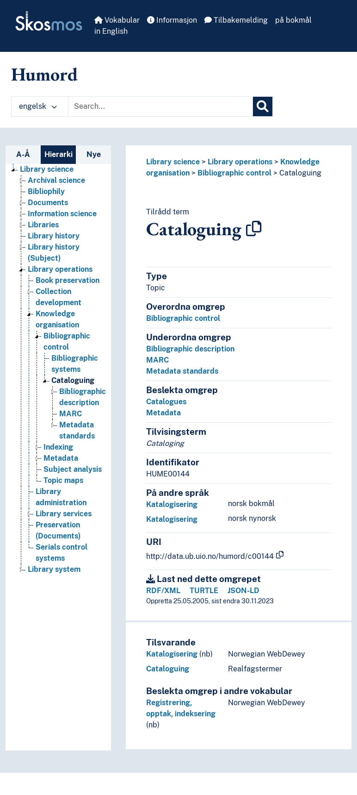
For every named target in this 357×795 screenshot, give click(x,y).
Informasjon (172, 20)
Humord (44, 74)
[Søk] (262, 106)
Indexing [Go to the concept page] (58, 447)
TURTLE (204, 590)
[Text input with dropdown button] (160, 106)
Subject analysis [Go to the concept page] (72, 469)
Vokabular (117, 20)
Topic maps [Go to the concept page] (63, 480)
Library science (173, 161)
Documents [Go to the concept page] (48, 202)
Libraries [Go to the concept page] (43, 224)
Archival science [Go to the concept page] (56, 180)
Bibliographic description (190, 348)
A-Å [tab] (23, 154)
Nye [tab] (93, 154)
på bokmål (293, 20)
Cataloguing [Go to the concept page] (72, 380)
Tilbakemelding (236, 20)
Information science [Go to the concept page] (62, 213)
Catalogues (166, 401)
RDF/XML (163, 590)
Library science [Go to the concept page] (47, 169)
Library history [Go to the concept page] (54, 236)
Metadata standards (182, 371)
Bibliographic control (234, 173)
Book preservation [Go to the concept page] (67, 280)
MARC (157, 360)
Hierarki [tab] (58, 154)
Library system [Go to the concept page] (54, 569)
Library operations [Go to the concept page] (60, 269)
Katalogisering (171, 504)
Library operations (240, 161)
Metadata (163, 412)
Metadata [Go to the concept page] (60, 458)
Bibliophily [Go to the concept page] (46, 191)
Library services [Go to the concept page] (64, 513)
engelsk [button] (38, 106)
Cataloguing (300, 173)
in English (111, 31)
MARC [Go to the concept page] (70, 413)
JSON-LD (243, 590)
